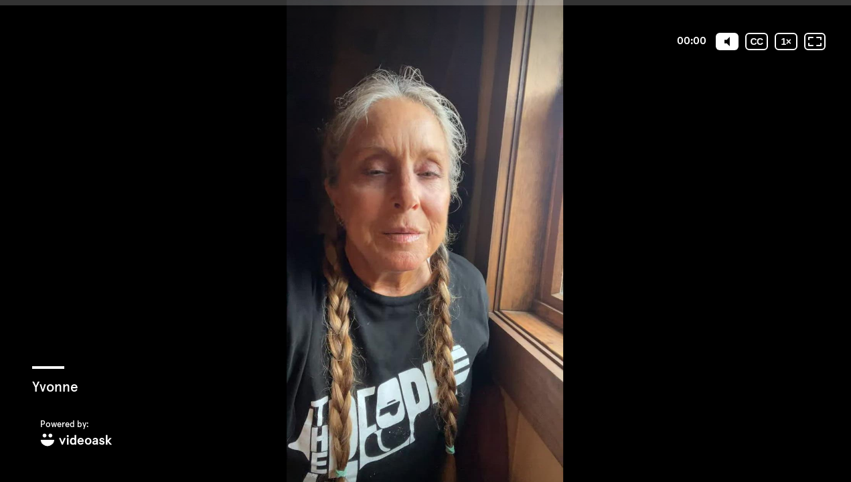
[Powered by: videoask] (76, 434)
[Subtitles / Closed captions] (756, 41)
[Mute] (727, 41)
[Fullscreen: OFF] (815, 41)
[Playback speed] (786, 41)
